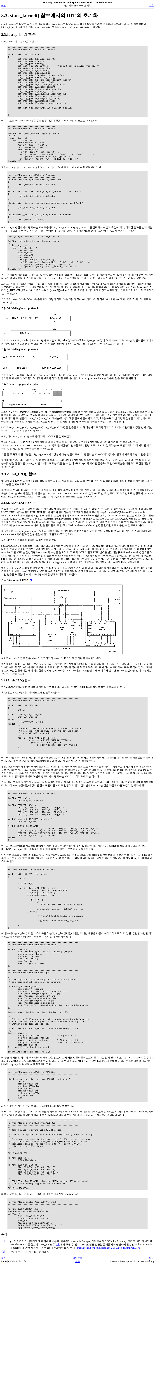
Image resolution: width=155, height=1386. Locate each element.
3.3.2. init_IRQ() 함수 (18, 513)
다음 (151, 5)
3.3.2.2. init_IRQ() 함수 (16, 719)
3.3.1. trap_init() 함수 (18, 34)
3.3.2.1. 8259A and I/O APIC (19, 541)
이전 (3, 5)
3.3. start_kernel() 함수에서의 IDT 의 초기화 (49, 15)
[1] (17, 341)
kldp (58, 1366)
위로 (77, 1383)
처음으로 (77, 1379)
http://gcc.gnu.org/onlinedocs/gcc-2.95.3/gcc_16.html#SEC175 (108, 1369)
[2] (30, 618)
